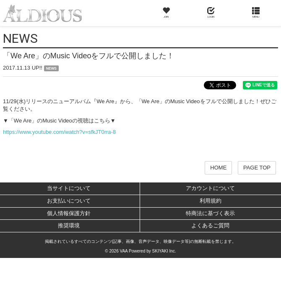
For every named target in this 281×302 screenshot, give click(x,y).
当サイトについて (69, 188)
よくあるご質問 (210, 225)
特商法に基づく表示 (210, 213)
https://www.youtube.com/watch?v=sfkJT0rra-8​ (59, 132)
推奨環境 (69, 225)
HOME (218, 167)
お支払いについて (69, 201)
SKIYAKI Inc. (164, 251)
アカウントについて (210, 188)
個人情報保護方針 (69, 213)
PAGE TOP (257, 167)
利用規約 (210, 201)
